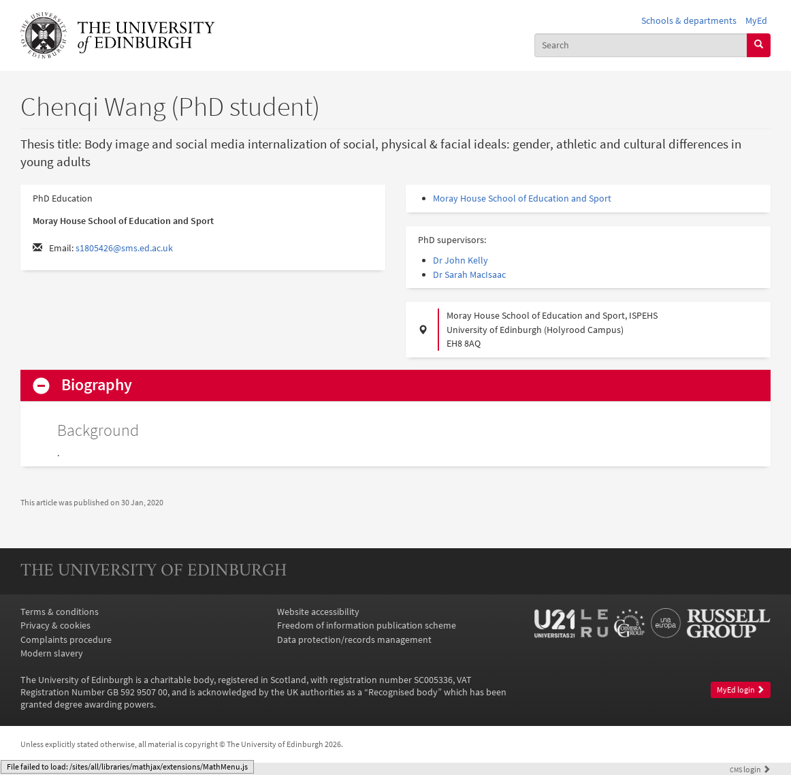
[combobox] (641, 45)
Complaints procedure (66, 639)
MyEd (756, 20)
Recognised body (403, 692)
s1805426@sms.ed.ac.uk (124, 248)
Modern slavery (51, 653)
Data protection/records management (354, 639)
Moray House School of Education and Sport (522, 198)
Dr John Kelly (460, 260)
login (750, 769)
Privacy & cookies (55, 625)
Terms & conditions (59, 611)
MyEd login (740, 689)
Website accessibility (318, 611)
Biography (96, 385)
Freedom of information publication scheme (366, 625)
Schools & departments (689, 20)
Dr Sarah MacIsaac (469, 274)
